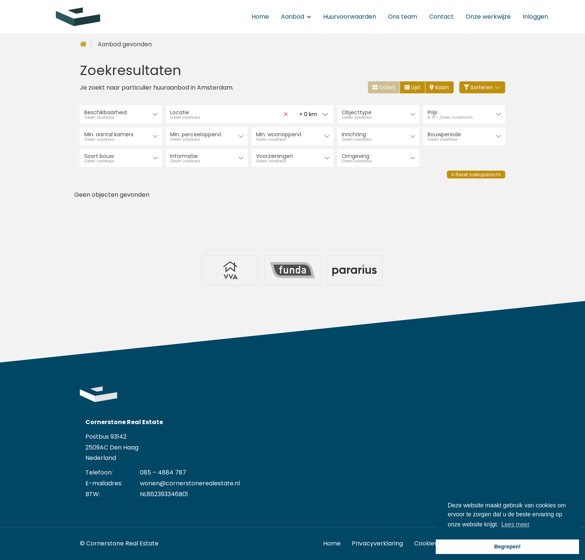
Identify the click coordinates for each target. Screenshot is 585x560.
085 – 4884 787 (163, 472)
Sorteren (482, 87)
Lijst (412, 87)
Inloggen (535, 16)
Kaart (439, 87)
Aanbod (296, 16)
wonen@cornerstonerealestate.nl (190, 483)
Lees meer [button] (515, 524)
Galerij (383, 87)
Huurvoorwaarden (349, 16)
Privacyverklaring (377, 543)
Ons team (402, 16)
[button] (476, 174)
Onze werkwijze (488, 16)
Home (260, 16)
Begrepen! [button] (507, 547)
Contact (441, 16)
